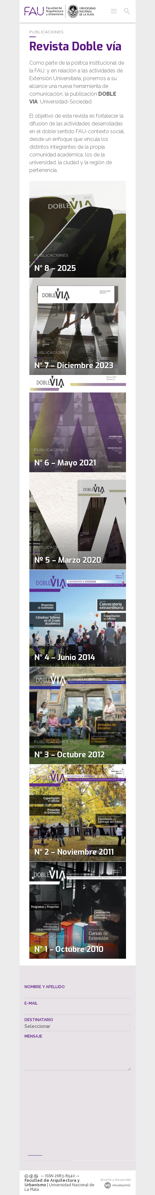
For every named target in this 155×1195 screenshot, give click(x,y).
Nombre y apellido (44, 987)
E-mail (31, 1003)
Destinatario (38, 1020)
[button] (114, 11)
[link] (59, 11)
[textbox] (77, 993)
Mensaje (33, 1036)
